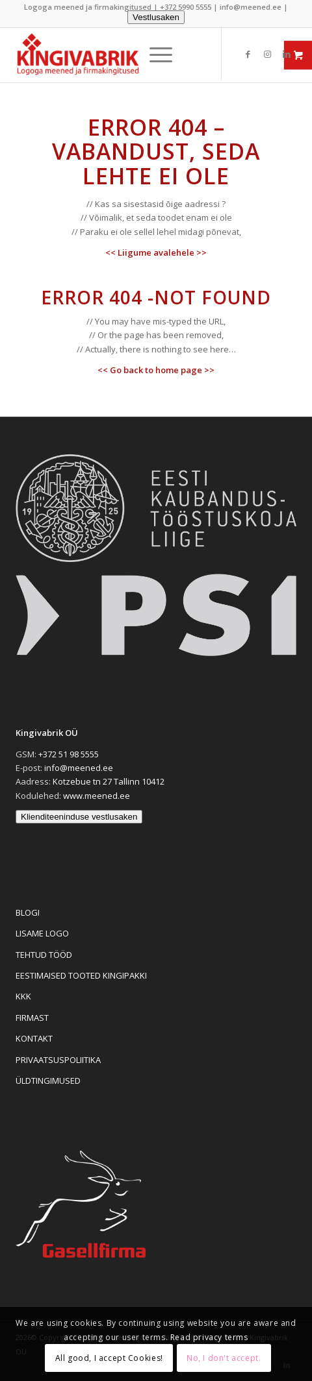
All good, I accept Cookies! (109, 1357)
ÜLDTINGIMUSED (48, 1080)
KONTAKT (34, 1038)
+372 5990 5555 (185, 7)
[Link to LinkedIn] (286, 54)
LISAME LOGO (42, 933)
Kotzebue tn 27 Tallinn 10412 (108, 781)
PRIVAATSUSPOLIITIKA (58, 1060)
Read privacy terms (209, 1337)
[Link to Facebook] (247, 54)
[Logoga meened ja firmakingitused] (93, 55)
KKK (23, 996)
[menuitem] (154, 55)
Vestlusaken (156, 17)
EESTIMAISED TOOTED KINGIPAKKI (81, 975)
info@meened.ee (250, 7)
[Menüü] (154, 55)
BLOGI (28, 912)
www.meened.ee (96, 795)
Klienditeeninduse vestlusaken (79, 817)
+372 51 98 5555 (68, 754)
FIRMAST (32, 1017)
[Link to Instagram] (267, 54)
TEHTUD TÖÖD (44, 954)
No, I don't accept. (224, 1357)
